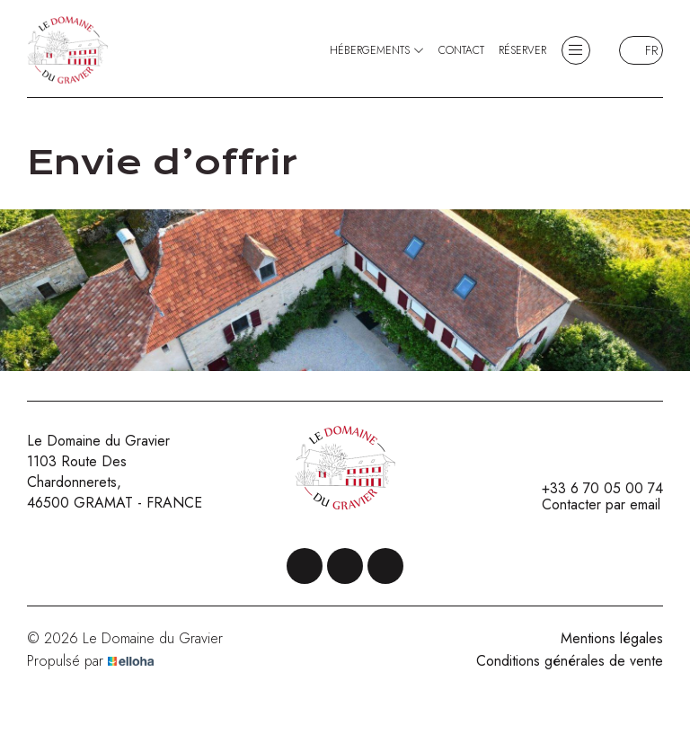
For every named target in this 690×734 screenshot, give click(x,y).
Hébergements (377, 50)
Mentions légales (612, 638)
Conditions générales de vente (569, 660)
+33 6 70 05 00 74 (592, 489)
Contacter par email (590, 505)
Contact (461, 50)
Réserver (522, 50)
